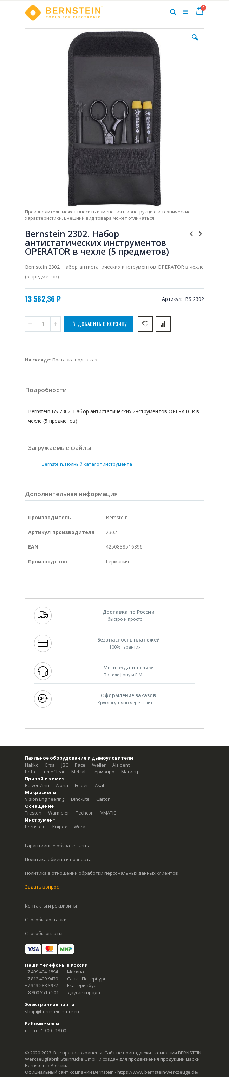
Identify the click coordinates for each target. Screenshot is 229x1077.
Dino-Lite (80, 799)
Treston (33, 813)
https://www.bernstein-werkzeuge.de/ (158, 1072)
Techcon (85, 813)
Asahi (101, 785)
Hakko (32, 765)
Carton (103, 799)
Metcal (78, 771)
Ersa (50, 765)
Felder (81, 785)
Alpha (62, 785)
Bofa (30, 771)
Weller (99, 765)
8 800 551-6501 (43, 992)
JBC (64, 765)
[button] (195, 43)
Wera (79, 826)
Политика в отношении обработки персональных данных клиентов (101, 873)
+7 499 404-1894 (41, 971)
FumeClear (53, 771)
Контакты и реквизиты (51, 906)
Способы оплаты (44, 933)
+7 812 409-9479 (41, 979)
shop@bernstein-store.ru (52, 1011)
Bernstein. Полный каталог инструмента (87, 464)
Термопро (103, 771)
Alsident (121, 765)
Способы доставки (46, 919)
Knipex (59, 826)
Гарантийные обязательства (58, 845)
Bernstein (35, 826)
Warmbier (58, 813)
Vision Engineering (44, 799)
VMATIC (108, 813)
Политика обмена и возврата (58, 859)
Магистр (130, 771)
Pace (80, 765)
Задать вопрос (42, 887)
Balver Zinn (37, 785)
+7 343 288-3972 (41, 985)
